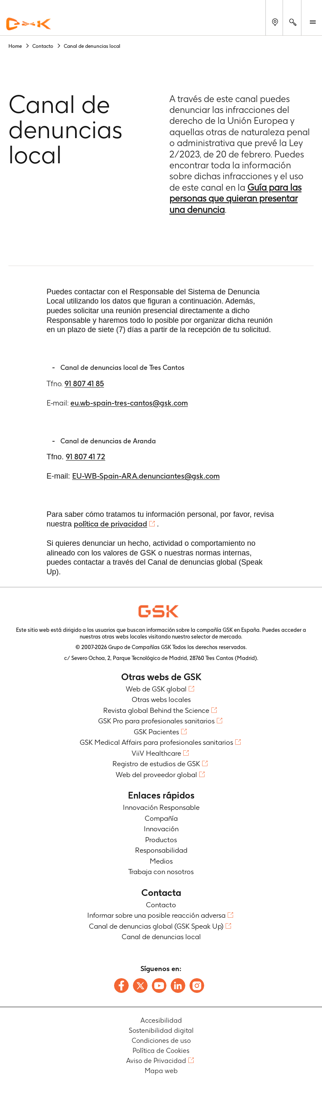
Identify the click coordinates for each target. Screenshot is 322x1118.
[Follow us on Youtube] (159, 985)
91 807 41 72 (85, 456)
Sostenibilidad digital (161, 1030)
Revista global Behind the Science (156, 710)
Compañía (161, 818)
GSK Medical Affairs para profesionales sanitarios (156, 742)
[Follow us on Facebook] (121, 985)
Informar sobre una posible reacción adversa (156, 915)
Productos (161, 839)
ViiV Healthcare (156, 753)
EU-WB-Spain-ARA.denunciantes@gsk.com (146, 475)
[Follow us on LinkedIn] (178, 985)
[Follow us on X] (140, 985)
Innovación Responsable (161, 807)
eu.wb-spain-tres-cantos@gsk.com (129, 402)
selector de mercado (216, 637)
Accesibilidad (161, 1020)
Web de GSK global (156, 689)
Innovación (161, 829)
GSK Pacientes (156, 732)
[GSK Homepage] (28, 24)
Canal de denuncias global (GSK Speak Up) (156, 926)
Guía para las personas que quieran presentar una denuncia (235, 198)
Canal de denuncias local (161, 936)
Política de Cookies (161, 1051)
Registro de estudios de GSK (156, 763)
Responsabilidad (161, 850)
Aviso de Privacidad (156, 1061)
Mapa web (161, 1071)
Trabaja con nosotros (161, 871)
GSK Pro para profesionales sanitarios (156, 721)
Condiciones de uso (161, 1041)
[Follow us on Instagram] (197, 985)
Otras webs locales (161, 699)
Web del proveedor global (156, 774)
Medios (161, 861)
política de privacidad (110, 523)
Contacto (161, 905)
